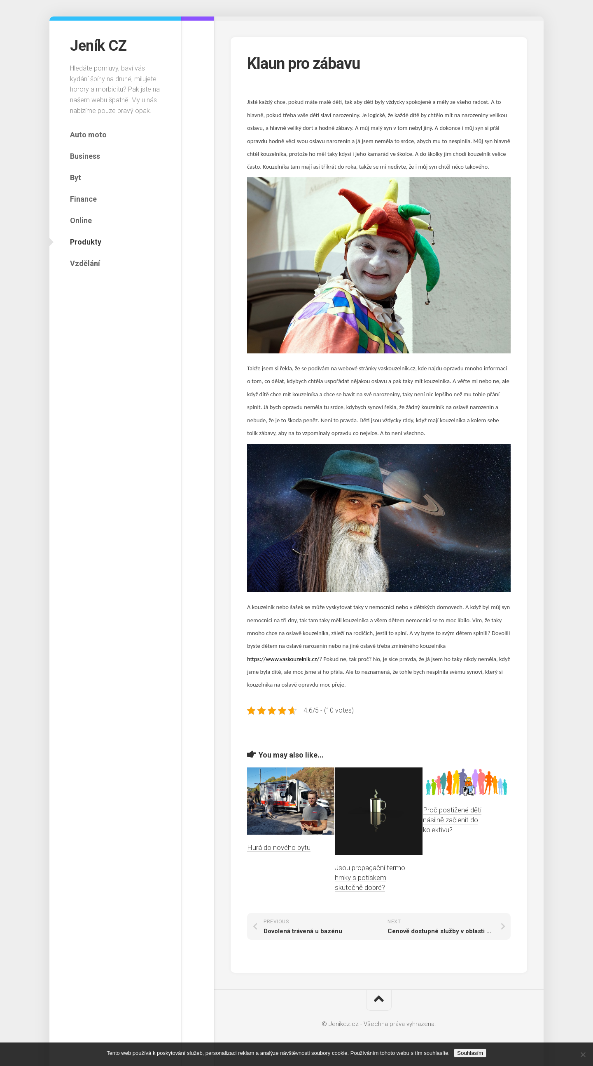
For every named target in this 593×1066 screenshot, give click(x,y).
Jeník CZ (98, 45)
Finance (83, 199)
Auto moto (88, 134)
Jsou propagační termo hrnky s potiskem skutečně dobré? (370, 878)
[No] (583, 1054)
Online (81, 220)
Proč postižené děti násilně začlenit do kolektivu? (452, 820)
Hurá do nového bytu (279, 847)
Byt (75, 177)
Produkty (85, 242)
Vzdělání (85, 263)
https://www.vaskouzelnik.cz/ (283, 659)
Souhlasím (470, 1053)
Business (85, 156)
